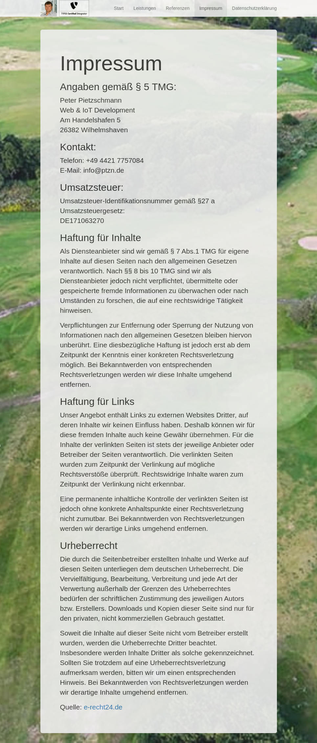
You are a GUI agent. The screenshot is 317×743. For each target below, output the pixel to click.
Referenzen (178, 8)
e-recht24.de (103, 707)
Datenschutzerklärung (254, 8)
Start (119, 8)
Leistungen (144, 8)
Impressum (210, 8)
